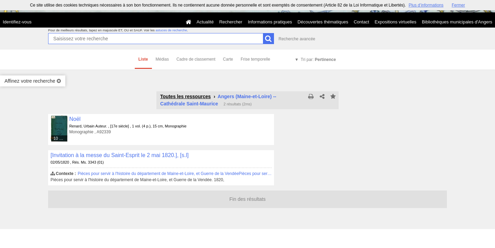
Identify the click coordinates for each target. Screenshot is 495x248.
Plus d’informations (426, 5)
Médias (162, 59)
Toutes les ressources (185, 96)
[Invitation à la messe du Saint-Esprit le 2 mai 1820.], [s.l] (120, 155)
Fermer (458, 5)
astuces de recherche (171, 30)
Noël (75, 119)
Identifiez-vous (17, 21)
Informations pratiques (270, 21)
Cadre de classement (195, 59)
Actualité (205, 21)
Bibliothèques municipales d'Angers (457, 21)
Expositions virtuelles (395, 21)
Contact (361, 21)
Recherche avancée (296, 39)
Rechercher (230, 21)
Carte (228, 59)
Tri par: (318, 59)
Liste (143, 59)
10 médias (60, 138)
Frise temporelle (255, 59)
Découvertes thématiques (323, 21)
